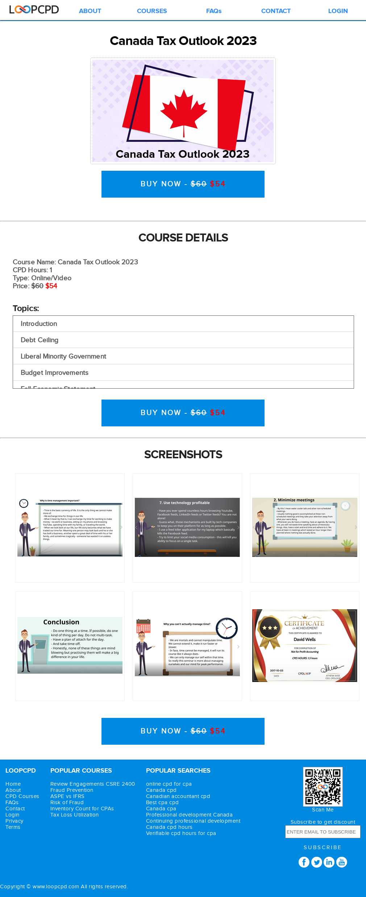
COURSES (152, 11)
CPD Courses (22, 796)
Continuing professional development (193, 821)
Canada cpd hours (169, 827)
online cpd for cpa (169, 784)
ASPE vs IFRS (67, 796)
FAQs (214, 11)
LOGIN (338, 11)
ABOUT (90, 11)
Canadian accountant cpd (178, 796)
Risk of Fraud (67, 802)
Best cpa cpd (162, 802)
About (13, 790)
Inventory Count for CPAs (82, 809)
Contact (15, 809)
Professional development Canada (189, 815)
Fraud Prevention (71, 790)
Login (12, 815)
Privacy (14, 821)
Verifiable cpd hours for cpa (181, 833)
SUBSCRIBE (323, 847)
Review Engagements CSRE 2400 (92, 784)
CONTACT (276, 11)
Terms (13, 827)
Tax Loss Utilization (74, 815)
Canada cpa (161, 809)
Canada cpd (161, 790)
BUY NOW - (183, 184)
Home (13, 784)
